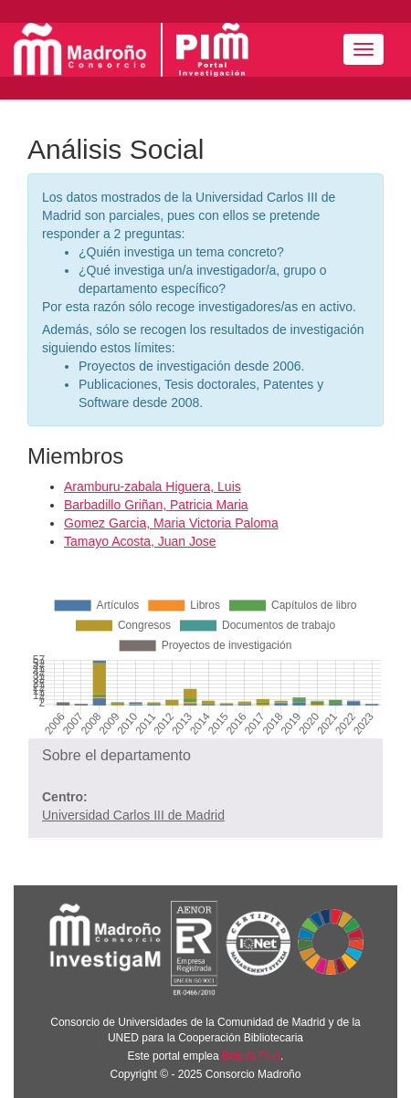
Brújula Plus (251, 1056)
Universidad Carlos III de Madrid (133, 815)
